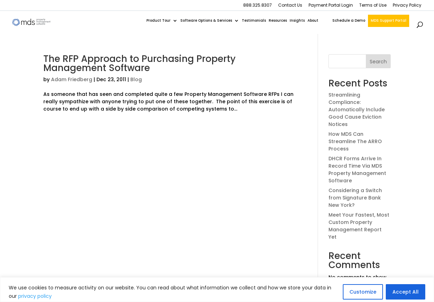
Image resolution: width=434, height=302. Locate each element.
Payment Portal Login (331, 5)
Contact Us (290, 5)
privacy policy (35, 296)
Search (378, 61)
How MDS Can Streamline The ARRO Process (355, 141)
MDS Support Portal (388, 20)
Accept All (405, 291)
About (313, 20)
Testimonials (254, 20)
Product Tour (158, 20)
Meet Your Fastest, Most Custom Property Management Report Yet (358, 225)
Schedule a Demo (348, 20)
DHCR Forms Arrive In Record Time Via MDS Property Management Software (357, 169)
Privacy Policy (407, 5)
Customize (362, 291)
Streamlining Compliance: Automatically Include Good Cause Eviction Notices (356, 109)
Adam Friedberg (71, 79)
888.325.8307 (257, 5)
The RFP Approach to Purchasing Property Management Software (139, 63)
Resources (278, 20)
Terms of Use (372, 5)
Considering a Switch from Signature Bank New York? (355, 198)
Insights (297, 20)
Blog (136, 79)
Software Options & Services (206, 20)
